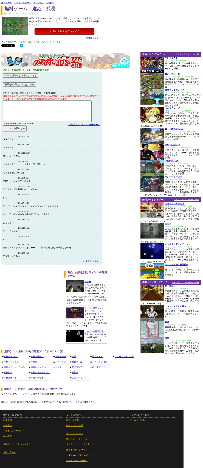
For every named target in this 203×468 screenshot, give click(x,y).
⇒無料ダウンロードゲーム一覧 (185, 282)
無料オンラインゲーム (77, 439)
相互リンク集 (72, 420)
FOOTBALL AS (172, 145)
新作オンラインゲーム (77, 450)
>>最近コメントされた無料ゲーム (84, 124)
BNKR (168, 224)
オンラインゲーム (74, 433)
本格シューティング (40, 372)
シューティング (79, 378)
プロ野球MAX (172, 161)
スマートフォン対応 (124, 356)
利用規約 (7, 420)
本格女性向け (37, 356)
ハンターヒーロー (173, 177)
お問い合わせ (9, 452)
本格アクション (11, 362)
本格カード (36, 362)
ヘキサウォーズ (172, 108)
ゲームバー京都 (137, 420)
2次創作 (50, 2)
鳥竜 (167, 322)
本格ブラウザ (37, 378)
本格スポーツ (10, 378)
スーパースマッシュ (94, 308)
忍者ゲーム (97, 356)
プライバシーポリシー (13, 431)
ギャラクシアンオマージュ (177, 244)
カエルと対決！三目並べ (176, 264)
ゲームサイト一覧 (74, 425)
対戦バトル (77, 362)
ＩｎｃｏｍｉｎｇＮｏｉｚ (177, 306)
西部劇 (75, 372)
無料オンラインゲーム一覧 (187, 54)
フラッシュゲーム (22, 2)
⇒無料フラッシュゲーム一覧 (186, 199)
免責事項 (7, 425)
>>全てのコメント (91, 261)
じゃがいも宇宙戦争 (94, 331)
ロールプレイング (100, 367)
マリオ (58, 367)
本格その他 (60, 356)
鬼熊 (167, 338)
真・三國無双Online (174, 129)
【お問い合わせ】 (69, 402)
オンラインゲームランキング (80, 444)
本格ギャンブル (38, 367)
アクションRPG (99, 362)
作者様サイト (92, 38)
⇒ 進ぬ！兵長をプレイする (64, 31)
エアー (87, 281)
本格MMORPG (11, 356)
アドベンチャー (79, 367)
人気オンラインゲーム (77, 460)
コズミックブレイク (174, 90)
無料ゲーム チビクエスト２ (17, 444)
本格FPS (8, 372)
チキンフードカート (174, 203)
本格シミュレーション (14, 367)
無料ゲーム (6, 2)
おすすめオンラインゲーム (79, 455)
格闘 (74, 356)
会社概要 (7, 436)
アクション (38, 2)
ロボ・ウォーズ (172, 74)
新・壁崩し (170, 286)
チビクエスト (171, 58)
